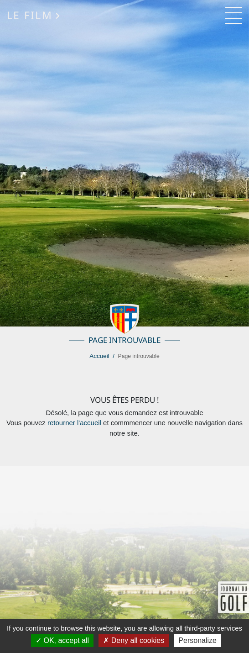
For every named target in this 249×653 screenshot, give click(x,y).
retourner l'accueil (74, 423)
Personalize (197, 640)
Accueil (99, 356)
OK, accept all (62, 640)
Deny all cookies (133, 640)
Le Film (34, 15)
